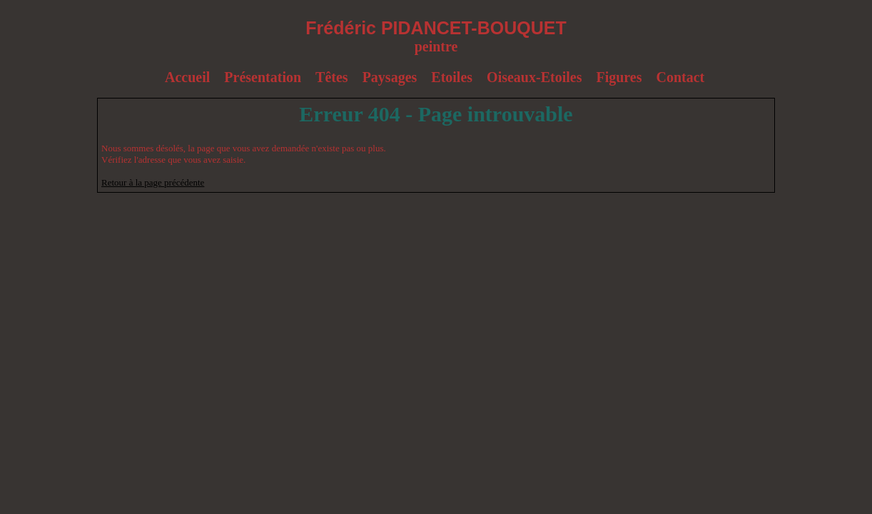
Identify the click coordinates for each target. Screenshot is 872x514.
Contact (680, 77)
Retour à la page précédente (152, 182)
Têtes (331, 77)
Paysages (390, 77)
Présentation (262, 77)
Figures (619, 77)
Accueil (187, 77)
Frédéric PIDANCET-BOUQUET (435, 28)
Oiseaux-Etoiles (534, 77)
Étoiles (451, 77)
